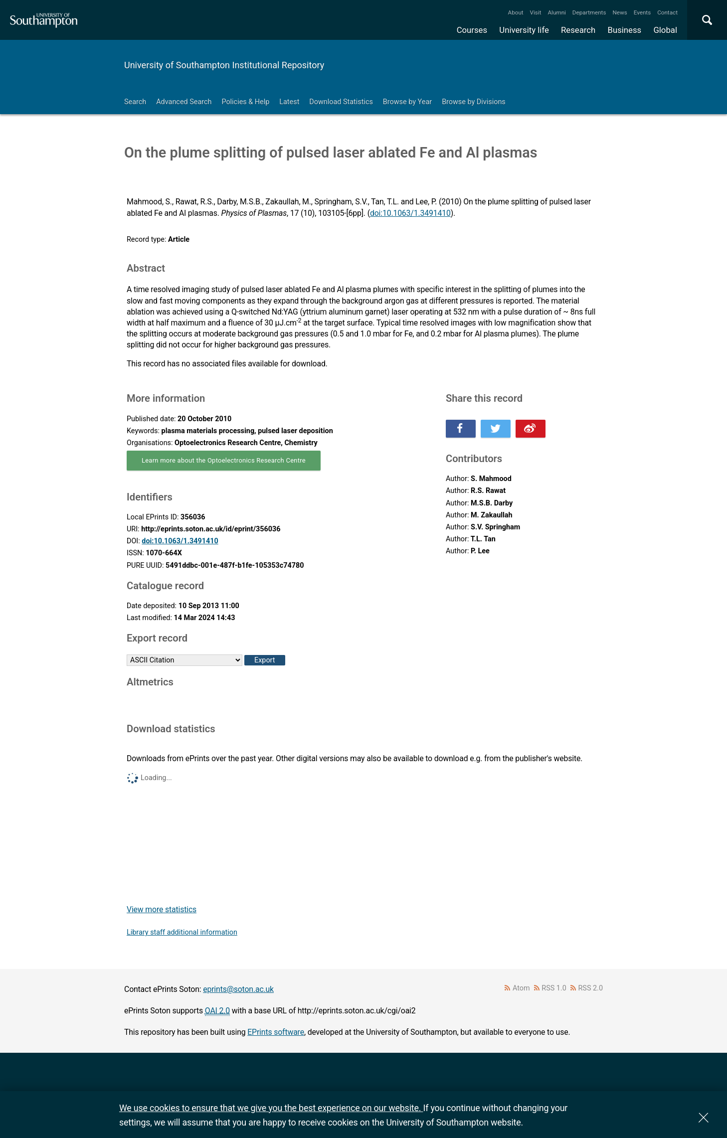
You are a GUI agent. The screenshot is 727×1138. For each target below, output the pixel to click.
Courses (472, 30)
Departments (589, 12)
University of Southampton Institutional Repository (224, 65)
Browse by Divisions (474, 102)
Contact (667, 12)
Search (135, 102)
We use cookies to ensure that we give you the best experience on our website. (271, 1108)
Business (625, 30)
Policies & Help (245, 102)
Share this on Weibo (530, 429)
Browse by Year (407, 102)
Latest (289, 102)
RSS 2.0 (590, 988)
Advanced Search (183, 102)
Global (665, 30)
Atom (521, 988)
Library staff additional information (182, 932)
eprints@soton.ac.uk (238, 989)
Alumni (556, 12)
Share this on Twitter (496, 429)
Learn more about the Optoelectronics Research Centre (224, 460)
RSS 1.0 (554, 988)
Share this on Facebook (461, 429)
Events (642, 12)
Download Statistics (341, 102)
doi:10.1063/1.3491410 (410, 213)
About (516, 12)
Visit (536, 12)
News (619, 12)
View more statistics (161, 909)
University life (524, 30)
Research (578, 30)
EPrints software (275, 1032)
